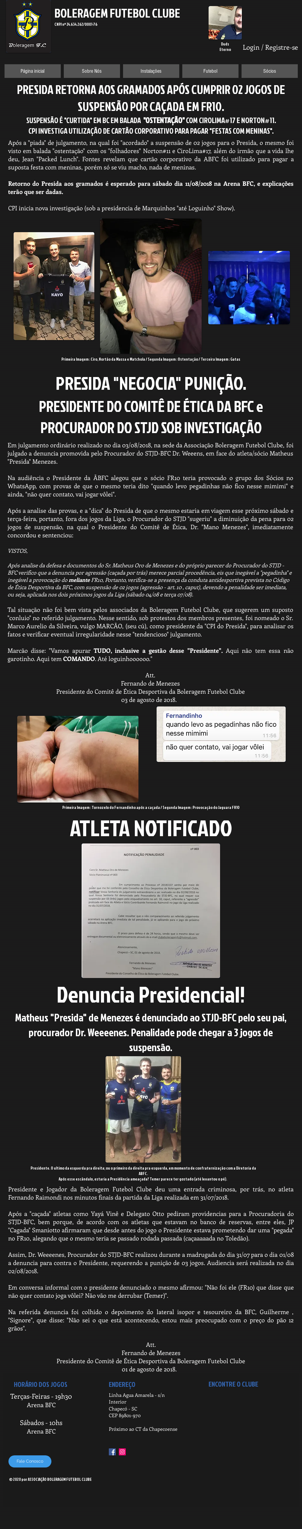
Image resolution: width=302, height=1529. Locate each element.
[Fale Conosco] (29, 1461)
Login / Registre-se (270, 47)
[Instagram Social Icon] (122, 1451)
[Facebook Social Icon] (112, 1451)
